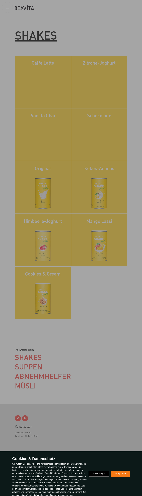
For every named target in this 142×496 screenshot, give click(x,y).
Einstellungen (99, 473)
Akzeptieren (120, 473)
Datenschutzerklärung (34, 476)
